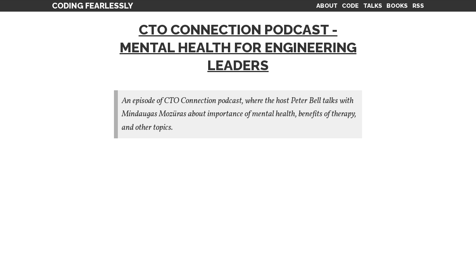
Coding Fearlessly (92, 5)
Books (397, 5)
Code (350, 5)
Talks (372, 5)
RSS (418, 5)
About (327, 5)
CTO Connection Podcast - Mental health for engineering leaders (238, 47)
